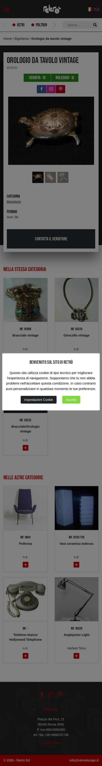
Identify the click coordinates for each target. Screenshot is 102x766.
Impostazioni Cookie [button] (38, 400)
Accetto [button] (71, 400)
